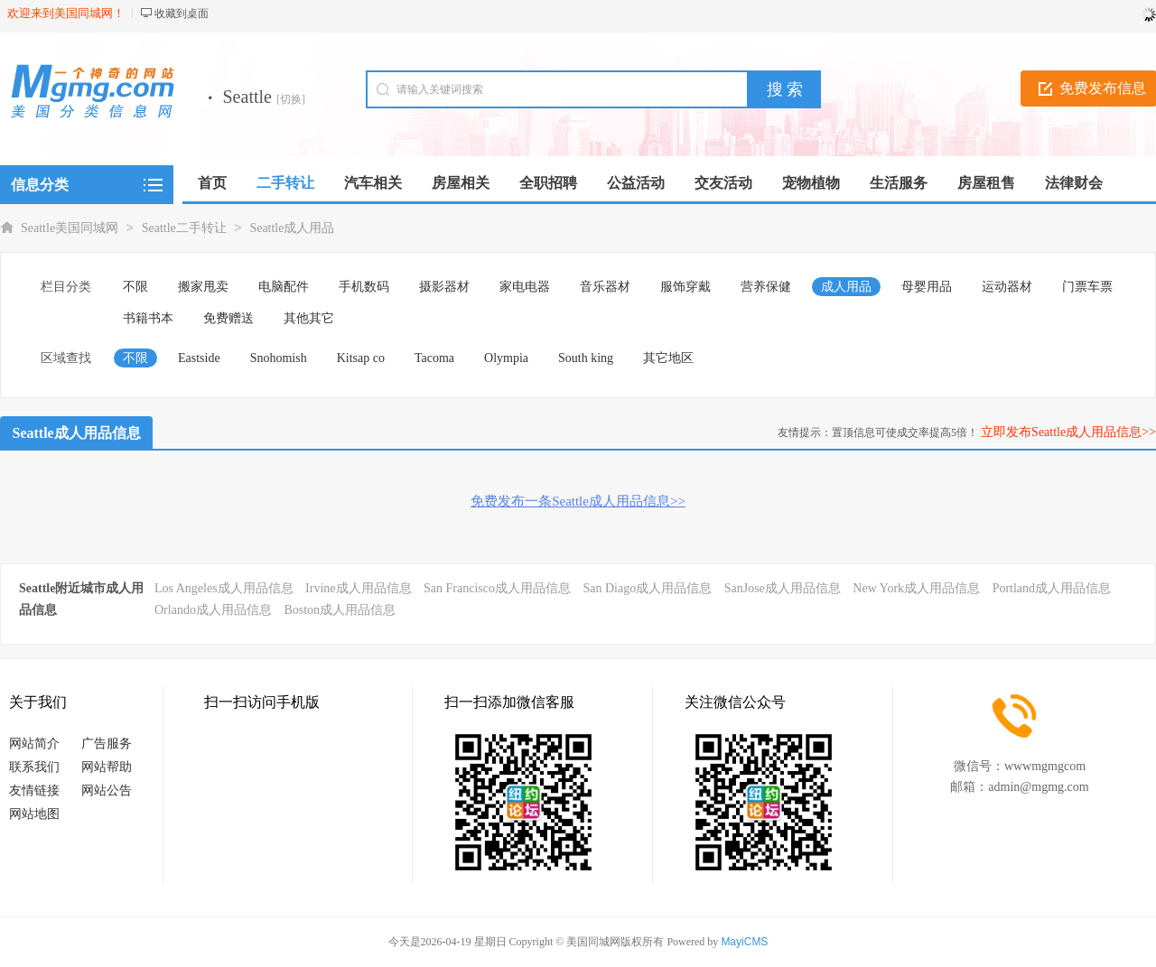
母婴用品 (926, 286)
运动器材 (1007, 286)
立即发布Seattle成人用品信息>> (1068, 432)
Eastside (199, 358)
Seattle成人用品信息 (77, 433)
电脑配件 (283, 286)
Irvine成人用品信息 (358, 588)
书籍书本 (148, 318)
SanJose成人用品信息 (782, 588)
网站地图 (34, 814)
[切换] (290, 99)
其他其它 (309, 318)
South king (585, 358)
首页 (212, 183)
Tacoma (434, 358)
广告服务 (106, 743)
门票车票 (1087, 286)
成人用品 (846, 286)
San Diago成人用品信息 (647, 588)
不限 (135, 286)
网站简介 (34, 743)
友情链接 (34, 790)
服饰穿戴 (685, 286)
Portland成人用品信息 (1052, 588)
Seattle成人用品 (291, 228)
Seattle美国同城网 (69, 228)
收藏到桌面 (181, 13)
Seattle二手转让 (184, 228)
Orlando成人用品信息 (213, 610)
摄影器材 (444, 286)
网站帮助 (106, 767)
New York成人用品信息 (916, 588)
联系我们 (34, 767)
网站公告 (106, 790)
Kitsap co (361, 358)
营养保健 (766, 286)
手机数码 (364, 286)
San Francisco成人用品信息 (497, 588)
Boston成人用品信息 (340, 610)
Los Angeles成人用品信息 (224, 588)
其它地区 (668, 358)
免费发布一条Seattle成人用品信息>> (578, 501)
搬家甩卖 (203, 286)
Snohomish (278, 358)
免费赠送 (228, 318)
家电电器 (524, 286)
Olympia (506, 358)
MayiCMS (744, 941)
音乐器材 (605, 286)
